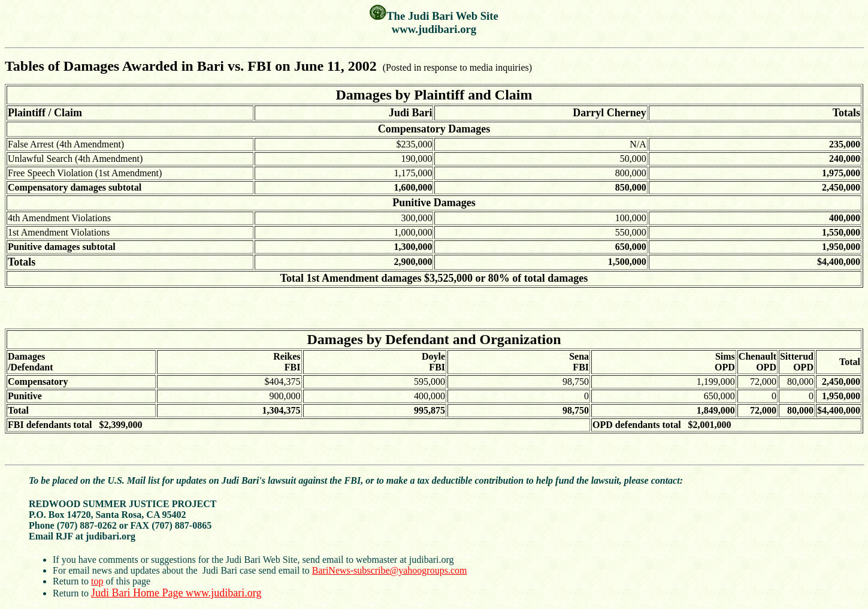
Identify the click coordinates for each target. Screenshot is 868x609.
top (97, 581)
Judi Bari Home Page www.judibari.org (176, 593)
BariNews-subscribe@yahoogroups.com (389, 570)
